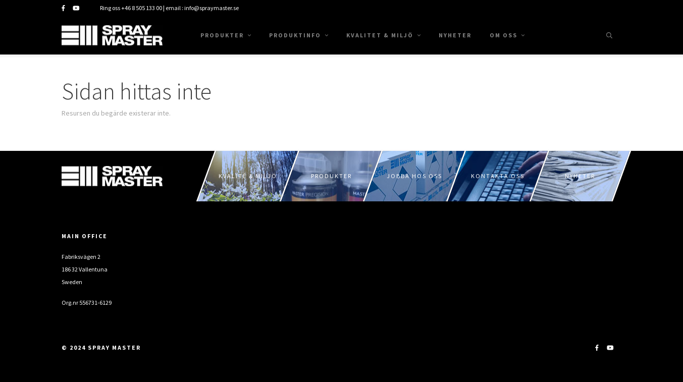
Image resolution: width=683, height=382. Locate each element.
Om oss (507, 35)
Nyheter (455, 35)
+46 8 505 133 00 (141, 8)
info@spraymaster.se (211, 8)
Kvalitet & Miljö (383, 35)
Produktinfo (298, 35)
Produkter (225, 35)
